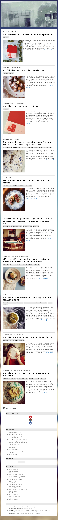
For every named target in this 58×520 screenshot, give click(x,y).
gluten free (30, 147)
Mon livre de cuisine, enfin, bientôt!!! (27, 337)
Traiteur (11, 452)
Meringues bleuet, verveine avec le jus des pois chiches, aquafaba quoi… (27, 143)
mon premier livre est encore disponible (27, 34)
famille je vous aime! (15, 479)
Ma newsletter (16, 444)
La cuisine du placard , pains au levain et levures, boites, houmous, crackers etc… (27, 221)
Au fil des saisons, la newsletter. (24, 70)
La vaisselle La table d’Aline (18, 439)
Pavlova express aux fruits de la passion (31, 512)
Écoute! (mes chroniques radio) (18, 436)
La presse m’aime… (14, 437)
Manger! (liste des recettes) (18, 442)
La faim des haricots (16, 226)
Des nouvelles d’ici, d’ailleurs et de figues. (26, 181)
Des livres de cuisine (15, 434)
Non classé (5, 37)
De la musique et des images (17, 476)
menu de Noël (13, 488)
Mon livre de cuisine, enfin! (20, 106)
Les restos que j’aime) (16, 441)
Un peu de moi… (13, 454)
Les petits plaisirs (8, 73)
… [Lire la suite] (47, 49)
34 (10, 408)
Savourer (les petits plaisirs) (18, 451)
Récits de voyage (14, 449)
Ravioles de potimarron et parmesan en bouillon (26, 374)
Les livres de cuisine (18, 340)
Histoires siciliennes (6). (27, 507)
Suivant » (15, 408)
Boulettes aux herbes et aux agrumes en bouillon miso (27, 299)
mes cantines (13, 491)
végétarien (48, 147)
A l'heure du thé (7, 147)
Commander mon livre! (15, 432)
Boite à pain (6, 226)
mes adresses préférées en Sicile (19, 489)
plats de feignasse (27, 264)
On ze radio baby (27, 226)
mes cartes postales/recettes (18, 446)
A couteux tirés (7, 185)
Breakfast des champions (19, 147)
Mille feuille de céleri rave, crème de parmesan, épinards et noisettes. (27, 260)
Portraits (12, 447)
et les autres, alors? (15, 478)
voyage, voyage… (14, 499)
